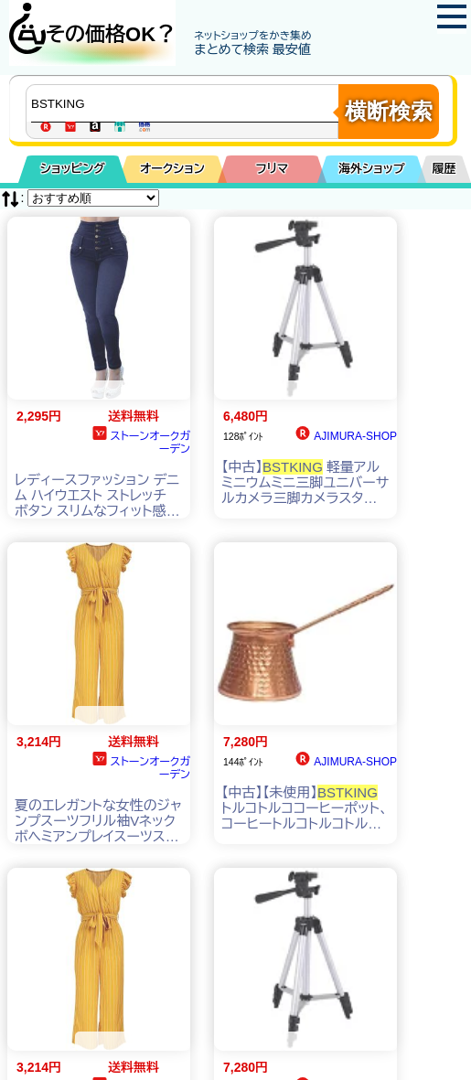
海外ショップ (371, 169)
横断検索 (389, 111)
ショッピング (72, 169)
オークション (172, 169)
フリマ (272, 169)
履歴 (444, 169)
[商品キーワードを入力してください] (187, 103)
